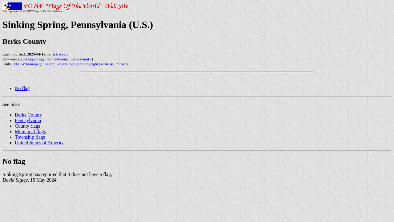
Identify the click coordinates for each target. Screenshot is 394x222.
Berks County (28, 114)
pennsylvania (57, 59)
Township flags (30, 137)
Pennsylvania (28, 120)
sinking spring (32, 59)
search (50, 64)
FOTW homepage (28, 64)
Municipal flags (30, 131)
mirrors (122, 64)
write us (107, 64)
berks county (80, 59)
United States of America (39, 142)
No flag (22, 88)
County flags (27, 126)
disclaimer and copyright (78, 64)
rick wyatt (60, 54)
